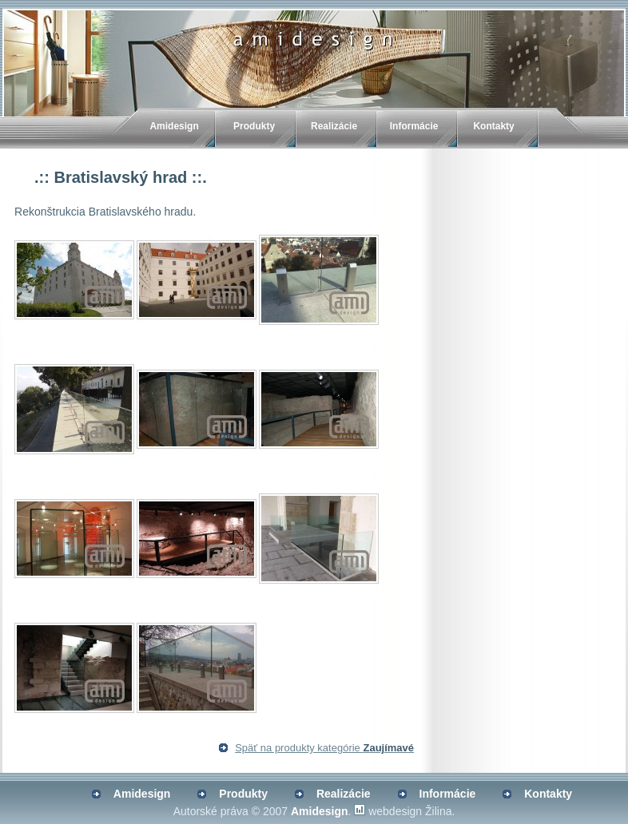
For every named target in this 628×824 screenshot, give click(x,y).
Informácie (414, 126)
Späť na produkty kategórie (324, 748)
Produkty (254, 126)
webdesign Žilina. (411, 811)
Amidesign (173, 126)
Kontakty (493, 126)
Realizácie (334, 126)
